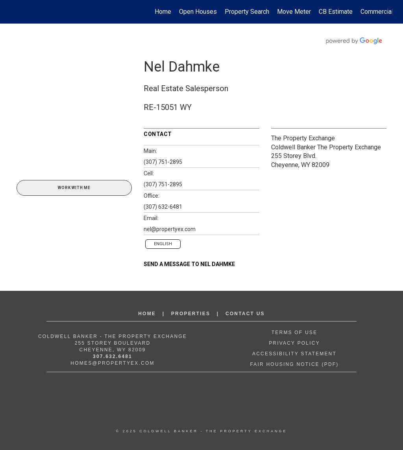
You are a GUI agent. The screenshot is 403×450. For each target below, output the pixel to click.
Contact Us (245, 313)
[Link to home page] (15, 12)
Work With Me (74, 188)
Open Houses (198, 11)
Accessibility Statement (294, 353)
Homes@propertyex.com (112, 363)
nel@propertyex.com (170, 229)
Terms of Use (294, 332)
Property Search (247, 11)
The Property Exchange (303, 138)
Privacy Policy (294, 343)
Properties (190, 313)
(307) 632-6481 (163, 207)
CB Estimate (336, 11)
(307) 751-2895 (163, 162)
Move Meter (294, 11)
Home (163, 11)
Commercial (376, 11)
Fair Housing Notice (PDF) (294, 364)
